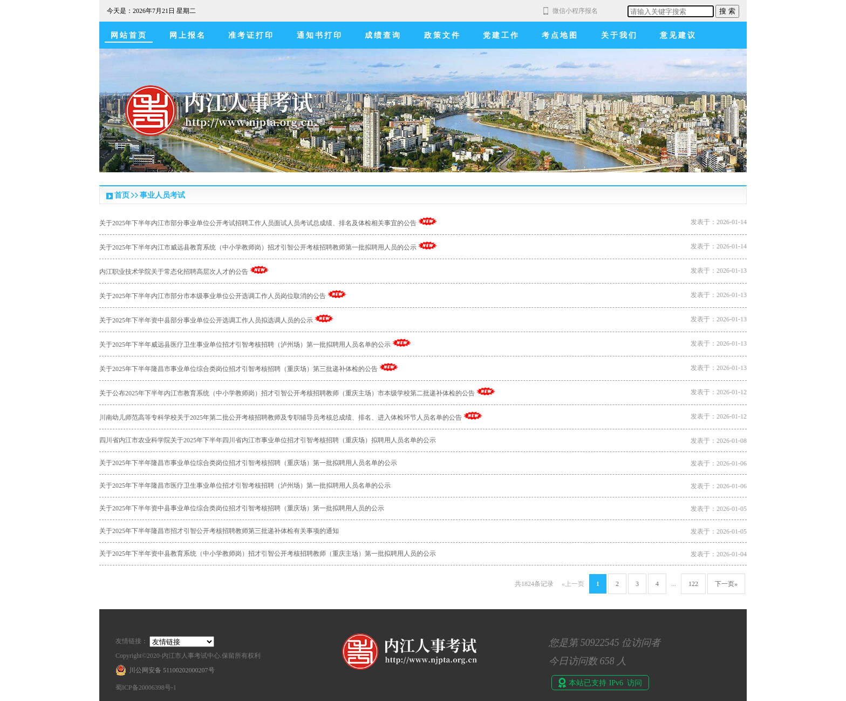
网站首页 (129, 35)
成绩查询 (383, 35)
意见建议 (678, 35)
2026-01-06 (732, 463)
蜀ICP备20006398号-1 (145, 687)
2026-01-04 (732, 554)
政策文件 (442, 35)
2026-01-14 (732, 222)
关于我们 (619, 35)
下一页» (726, 584)
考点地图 (560, 35)
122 (693, 584)
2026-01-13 (732, 270)
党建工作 (501, 35)
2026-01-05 (732, 509)
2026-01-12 (732, 392)
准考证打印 (251, 35)
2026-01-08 (732, 440)
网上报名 (187, 35)
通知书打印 (320, 35)
